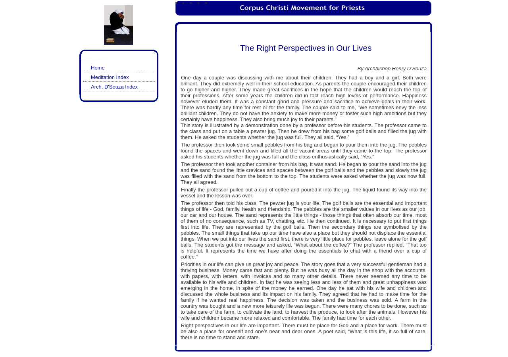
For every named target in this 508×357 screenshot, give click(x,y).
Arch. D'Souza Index (114, 87)
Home (98, 68)
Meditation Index (110, 77)
